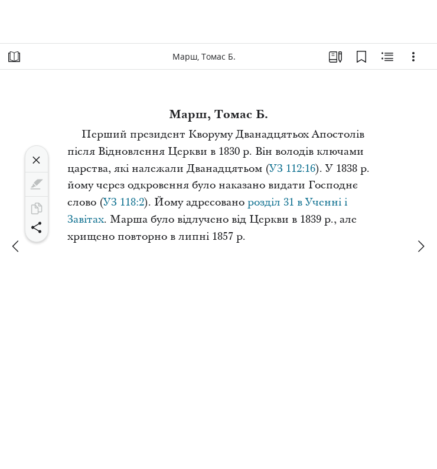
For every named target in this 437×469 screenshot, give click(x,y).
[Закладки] (361, 57)
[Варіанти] (413, 57)
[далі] (420, 246)
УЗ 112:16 (292, 168)
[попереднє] (16, 246)
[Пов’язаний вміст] (387, 57)
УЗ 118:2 (123, 202)
